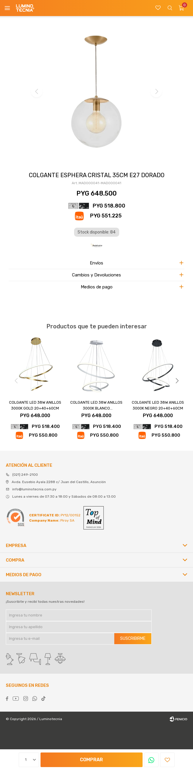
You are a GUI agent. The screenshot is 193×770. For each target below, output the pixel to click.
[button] (177, 380)
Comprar (91, 759)
